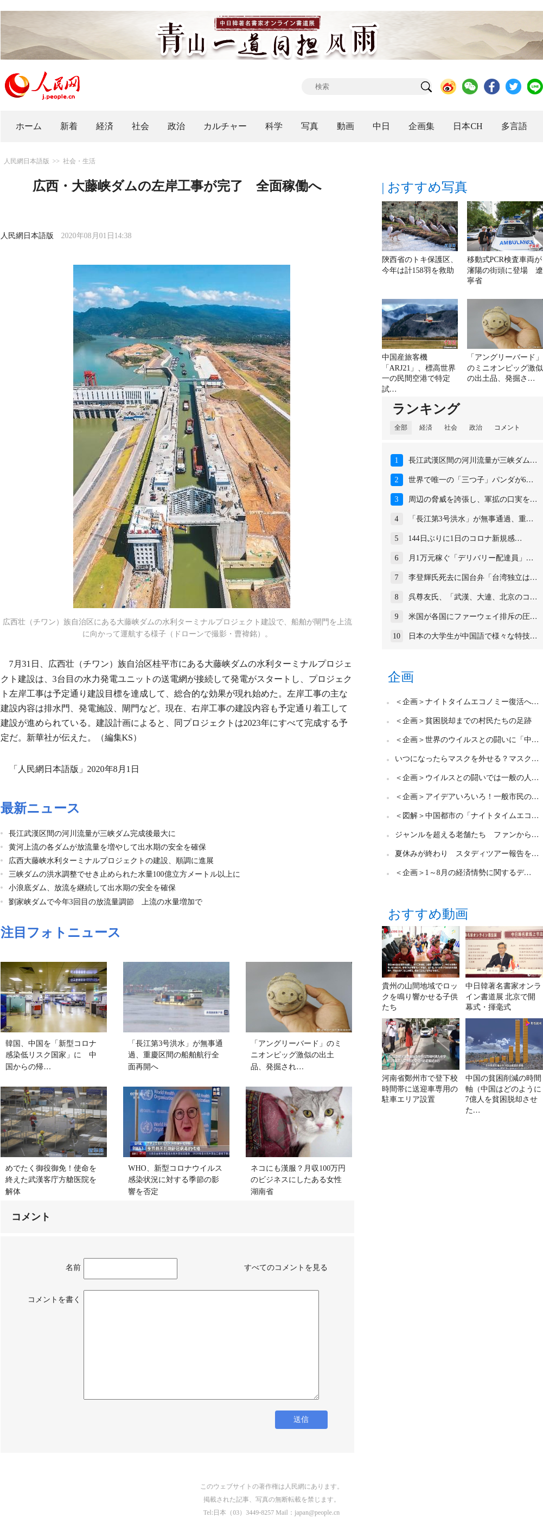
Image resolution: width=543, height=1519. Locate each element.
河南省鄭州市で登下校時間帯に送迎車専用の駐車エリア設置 (420, 1088)
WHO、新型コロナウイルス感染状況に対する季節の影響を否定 (175, 1180)
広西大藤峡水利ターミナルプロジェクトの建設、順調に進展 (111, 861)
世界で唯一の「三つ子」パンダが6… (471, 480)
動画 (345, 126)
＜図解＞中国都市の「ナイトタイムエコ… (467, 816)
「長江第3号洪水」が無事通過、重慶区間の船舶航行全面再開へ (175, 1055)
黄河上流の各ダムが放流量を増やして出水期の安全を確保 (107, 847)
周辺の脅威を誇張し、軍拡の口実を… (473, 499)
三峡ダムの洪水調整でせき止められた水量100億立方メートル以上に (124, 874)
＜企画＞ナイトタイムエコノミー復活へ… (467, 702)
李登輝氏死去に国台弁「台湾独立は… (473, 577)
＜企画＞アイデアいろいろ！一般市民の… (467, 797)
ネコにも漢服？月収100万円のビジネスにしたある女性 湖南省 (300, 1180)
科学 (274, 126)
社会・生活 (79, 161)
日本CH (467, 126)
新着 (69, 126)
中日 (381, 126)
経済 (104, 126)
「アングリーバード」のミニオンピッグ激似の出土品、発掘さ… (505, 367)
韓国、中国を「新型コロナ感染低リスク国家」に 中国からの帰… (51, 1055)
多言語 (514, 126)
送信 (301, 1419)
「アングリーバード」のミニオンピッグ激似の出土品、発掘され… (296, 1055)
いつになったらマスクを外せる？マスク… (467, 759)
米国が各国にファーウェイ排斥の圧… (473, 616)
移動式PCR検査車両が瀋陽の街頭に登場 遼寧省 (505, 270)
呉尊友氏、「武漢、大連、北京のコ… (473, 597)
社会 (140, 126)
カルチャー (225, 126)
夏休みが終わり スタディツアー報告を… (467, 854)
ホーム (29, 126)
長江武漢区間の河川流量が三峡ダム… (473, 460)
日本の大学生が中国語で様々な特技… (473, 636)
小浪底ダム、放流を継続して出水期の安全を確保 (92, 888)
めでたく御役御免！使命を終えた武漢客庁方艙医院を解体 (51, 1180)
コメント (507, 427)
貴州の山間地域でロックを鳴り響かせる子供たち (420, 996)
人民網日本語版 (26, 161)
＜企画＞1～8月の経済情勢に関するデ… (463, 873)
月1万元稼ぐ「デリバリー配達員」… (471, 558)
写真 (309, 126)
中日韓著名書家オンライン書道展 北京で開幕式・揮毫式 (503, 996)
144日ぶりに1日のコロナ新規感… (465, 538)
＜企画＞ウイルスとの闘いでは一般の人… (467, 778)
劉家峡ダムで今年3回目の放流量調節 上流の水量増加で (105, 902)
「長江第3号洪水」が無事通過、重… (471, 519)
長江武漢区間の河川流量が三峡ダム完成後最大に (92, 833)
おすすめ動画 (428, 914)
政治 (176, 126)
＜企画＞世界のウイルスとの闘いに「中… (467, 740)
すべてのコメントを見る (286, 1267)
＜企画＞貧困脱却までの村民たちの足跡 (463, 721)
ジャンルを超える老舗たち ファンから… (467, 835)
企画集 (421, 126)
